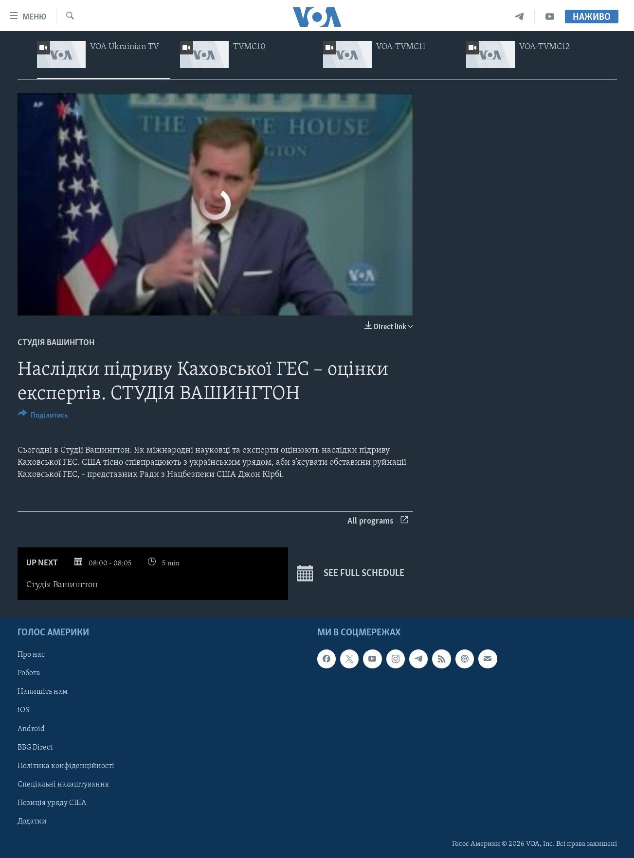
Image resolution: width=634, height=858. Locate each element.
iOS (24, 710)
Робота (29, 673)
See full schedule (350, 573)
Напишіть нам (43, 692)
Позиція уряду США (52, 803)
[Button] (43, 417)
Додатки (32, 821)
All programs (377, 521)
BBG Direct (35, 748)
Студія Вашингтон (56, 343)
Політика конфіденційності (66, 766)
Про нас (31, 655)
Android (31, 729)
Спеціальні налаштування (63, 784)
